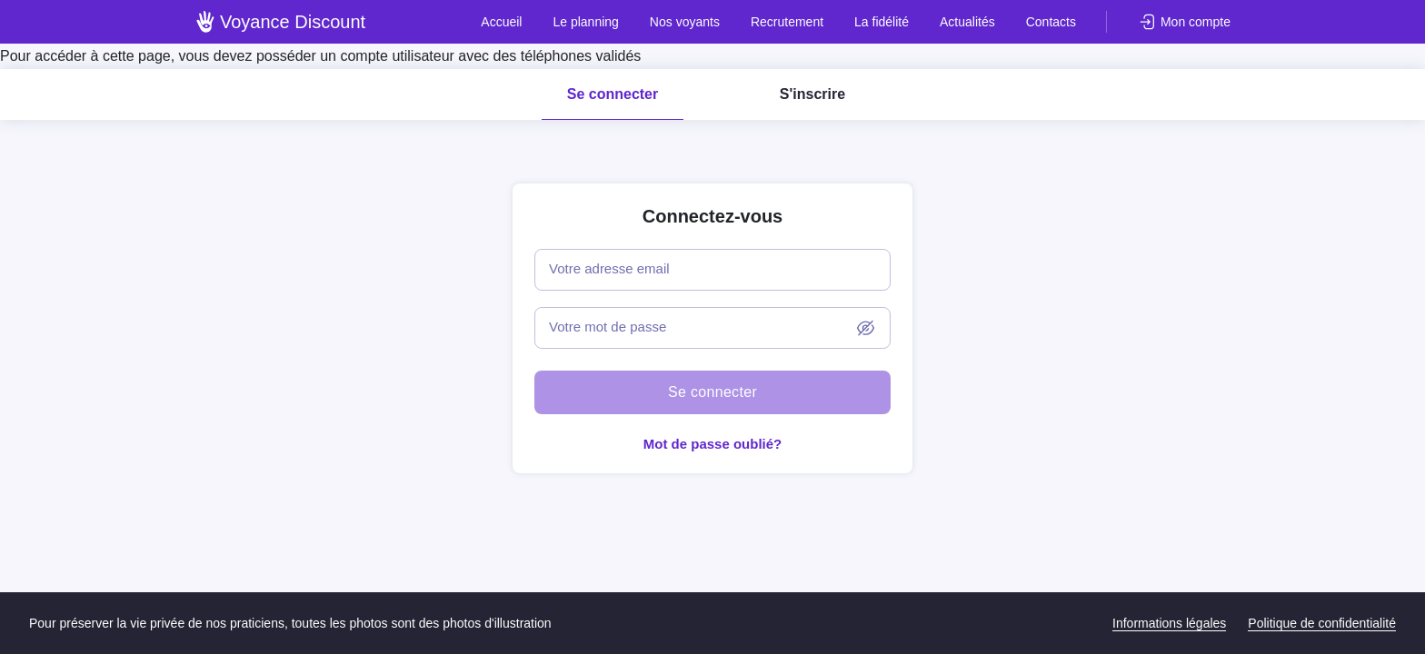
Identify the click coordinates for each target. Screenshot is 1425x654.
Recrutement (787, 22)
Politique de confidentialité (1322, 623)
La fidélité (881, 22)
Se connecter (612, 94)
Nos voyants (685, 22)
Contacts (1051, 22)
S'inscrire (812, 94)
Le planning (585, 22)
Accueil (501, 22)
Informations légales (1169, 623)
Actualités (967, 22)
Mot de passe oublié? (712, 443)
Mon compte (1196, 22)
